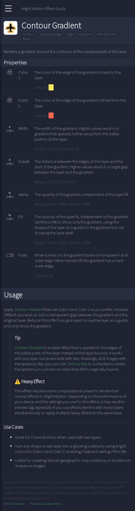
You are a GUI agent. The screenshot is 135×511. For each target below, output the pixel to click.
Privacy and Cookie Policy (46, 504)
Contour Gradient (28, 309)
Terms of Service (14, 504)
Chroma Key (77, 363)
